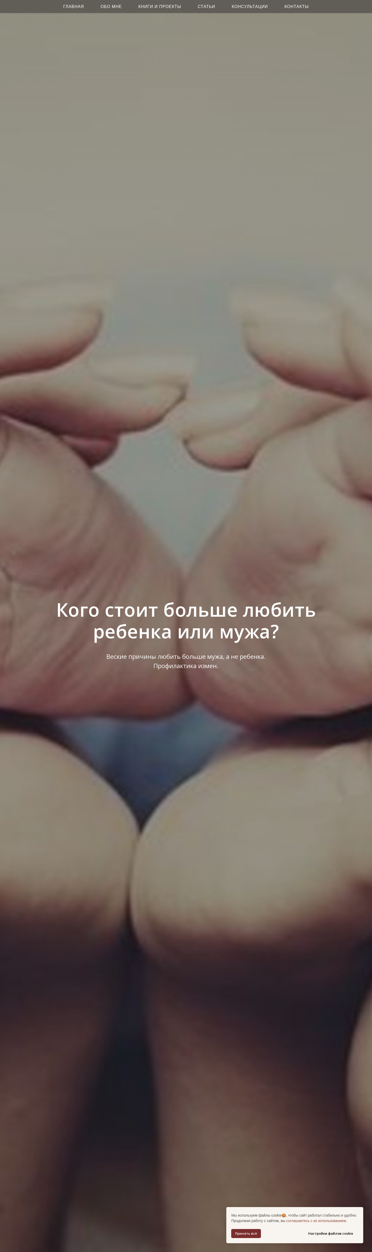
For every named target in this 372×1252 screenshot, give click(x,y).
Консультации (250, 6)
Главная (73, 6)
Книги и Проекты (159, 6)
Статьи (206, 6)
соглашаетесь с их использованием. (316, 1221)
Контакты (296, 6)
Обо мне (111, 6)
